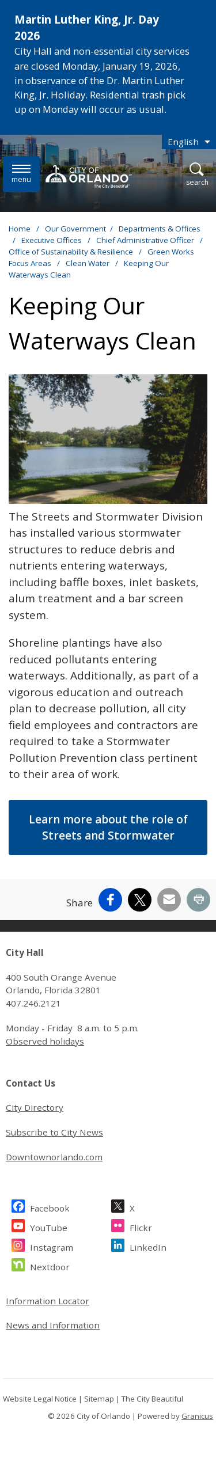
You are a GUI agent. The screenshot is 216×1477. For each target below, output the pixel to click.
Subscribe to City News (54, 1132)
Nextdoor (50, 1265)
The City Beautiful (152, 1399)
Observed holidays (45, 1041)
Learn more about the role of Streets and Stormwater (108, 827)
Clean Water (88, 263)
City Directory (34, 1107)
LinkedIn (148, 1246)
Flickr (141, 1226)
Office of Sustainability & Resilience (72, 251)
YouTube (48, 1226)
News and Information (53, 1325)
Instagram (51, 1246)
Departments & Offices (159, 228)
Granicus (197, 1416)
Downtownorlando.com (54, 1157)
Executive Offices (52, 240)
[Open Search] (197, 174)
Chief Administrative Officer (146, 240)
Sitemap (99, 1399)
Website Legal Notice (40, 1399)
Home (20, 228)
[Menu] (21, 174)
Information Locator (47, 1301)
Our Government (75, 228)
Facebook (50, 1206)
